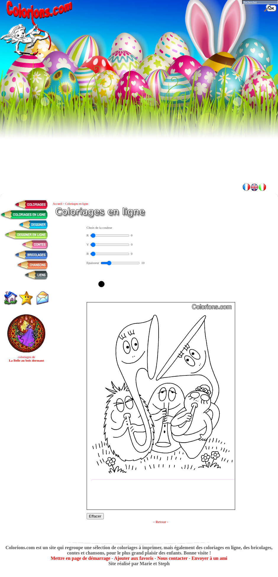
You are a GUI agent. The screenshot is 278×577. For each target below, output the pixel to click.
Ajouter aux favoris (133, 558)
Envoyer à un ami (209, 558)
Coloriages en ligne (76, 203)
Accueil (58, 203)
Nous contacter (172, 558)
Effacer (95, 516)
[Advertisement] (139, 136)
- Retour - (160, 522)
